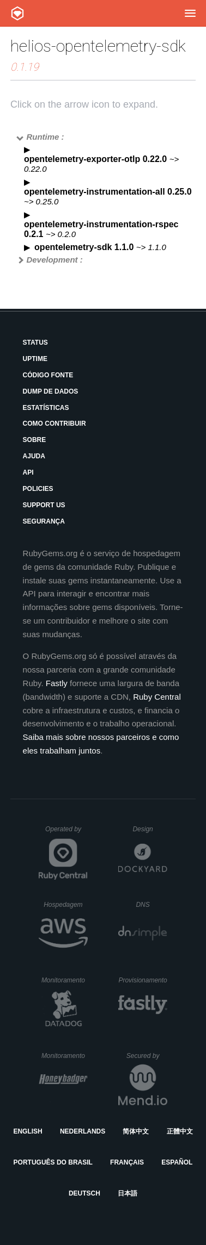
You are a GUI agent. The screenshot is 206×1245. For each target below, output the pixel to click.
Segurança (44, 521)
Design (149, 829)
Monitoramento (64, 980)
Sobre (34, 440)
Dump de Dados (50, 391)
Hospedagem (66, 904)
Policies (38, 489)
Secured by (146, 1056)
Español (176, 1162)
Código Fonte (48, 375)
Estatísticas (46, 408)
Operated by (66, 833)
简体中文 (136, 1131)
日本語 (127, 1193)
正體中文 (180, 1131)
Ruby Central (157, 696)
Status (35, 342)
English (27, 1131)
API (28, 472)
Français (127, 1162)
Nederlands (82, 1131)
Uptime (35, 359)
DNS (151, 904)
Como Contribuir (54, 423)
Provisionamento (142, 980)
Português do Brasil (53, 1162)
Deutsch (84, 1193)
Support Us (44, 505)
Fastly (57, 683)
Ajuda (34, 456)
